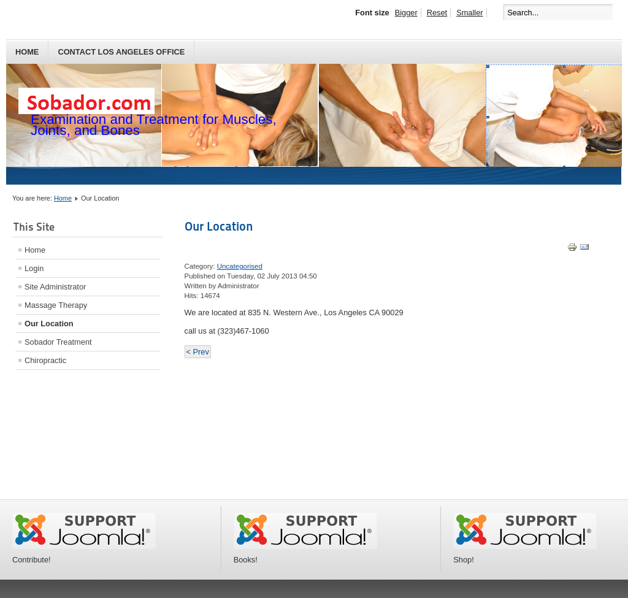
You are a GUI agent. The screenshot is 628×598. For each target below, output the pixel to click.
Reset (437, 12)
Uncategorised (239, 266)
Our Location (49, 323)
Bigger (406, 12)
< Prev (197, 351)
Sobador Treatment (58, 342)
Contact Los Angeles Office (121, 51)
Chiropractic (45, 360)
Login (34, 268)
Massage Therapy (56, 305)
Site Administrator (55, 286)
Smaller (469, 12)
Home (27, 51)
